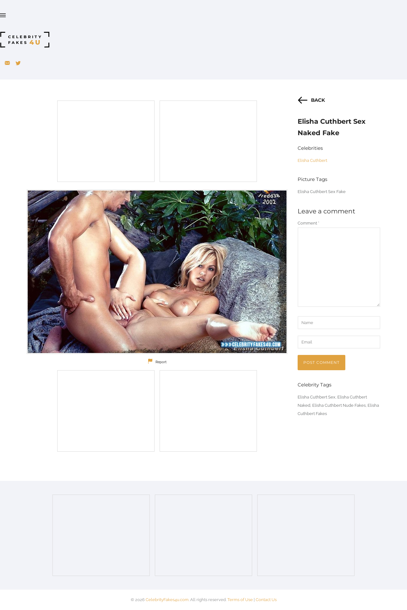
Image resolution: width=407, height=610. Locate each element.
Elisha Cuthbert (312, 160)
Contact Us (266, 599)
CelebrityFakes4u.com (167, 599)
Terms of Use (240, 599)
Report (161, 362)
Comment (308, 223)
